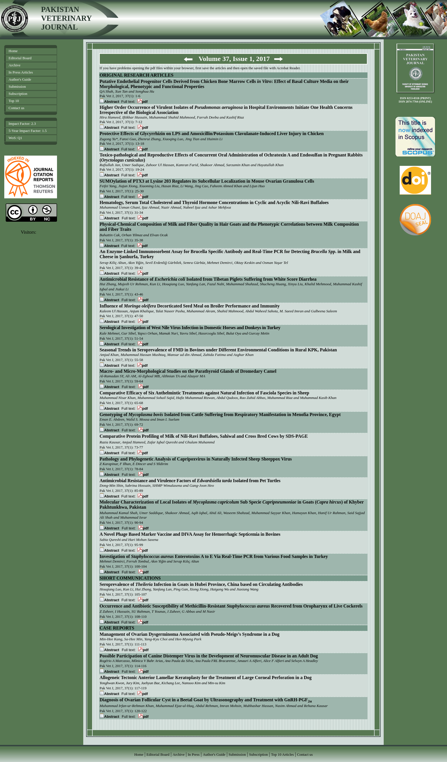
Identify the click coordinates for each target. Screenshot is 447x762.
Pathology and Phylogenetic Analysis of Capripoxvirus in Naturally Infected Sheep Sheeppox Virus (195, 459)
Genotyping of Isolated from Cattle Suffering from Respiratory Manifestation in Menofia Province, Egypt (220, 414)
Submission (17, 86)
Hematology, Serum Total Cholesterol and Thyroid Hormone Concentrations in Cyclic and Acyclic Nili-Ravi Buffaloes (214, 202)
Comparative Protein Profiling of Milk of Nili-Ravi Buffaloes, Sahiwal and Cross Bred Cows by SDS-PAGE (203, 436)
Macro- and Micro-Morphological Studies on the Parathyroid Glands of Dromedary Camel (187, 371)
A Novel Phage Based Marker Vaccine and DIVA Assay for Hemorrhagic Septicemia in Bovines (189, 534)
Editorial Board (20, 58)
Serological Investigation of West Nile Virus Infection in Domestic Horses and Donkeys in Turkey (189, 327)
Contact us (16, 108)
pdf (142, 101)
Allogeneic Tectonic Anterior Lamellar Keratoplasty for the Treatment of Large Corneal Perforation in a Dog (205, 677)
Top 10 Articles (282, 754)
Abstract (109, 149)
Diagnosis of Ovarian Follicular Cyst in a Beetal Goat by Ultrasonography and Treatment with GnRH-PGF (205, 699)
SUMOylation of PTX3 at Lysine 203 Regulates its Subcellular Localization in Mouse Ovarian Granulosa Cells (206, 181)
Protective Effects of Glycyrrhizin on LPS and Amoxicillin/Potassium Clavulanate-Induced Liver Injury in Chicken (211, 133)
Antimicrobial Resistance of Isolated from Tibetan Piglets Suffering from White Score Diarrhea (207, 279)
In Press (194, 754)
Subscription (18, 93)
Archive (15, 65)
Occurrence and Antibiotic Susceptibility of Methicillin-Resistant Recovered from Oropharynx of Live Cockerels (230, 606)
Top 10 (14, 101)
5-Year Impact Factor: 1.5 (28, 131)
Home (13, 51)
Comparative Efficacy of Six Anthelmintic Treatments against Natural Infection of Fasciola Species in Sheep (204, 392)
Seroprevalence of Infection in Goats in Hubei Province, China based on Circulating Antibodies (201, 584)
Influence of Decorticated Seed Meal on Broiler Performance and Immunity (189, 305)
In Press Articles (21, 72)
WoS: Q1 (15, 138)
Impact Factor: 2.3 (22, 123)
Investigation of (115, 556)
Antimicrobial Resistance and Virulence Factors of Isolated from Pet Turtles (189, 480)
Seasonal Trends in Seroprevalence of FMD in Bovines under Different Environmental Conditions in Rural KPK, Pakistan (218, 349)
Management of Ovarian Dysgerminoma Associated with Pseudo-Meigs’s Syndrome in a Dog (189, 634)
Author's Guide (20, 79)
